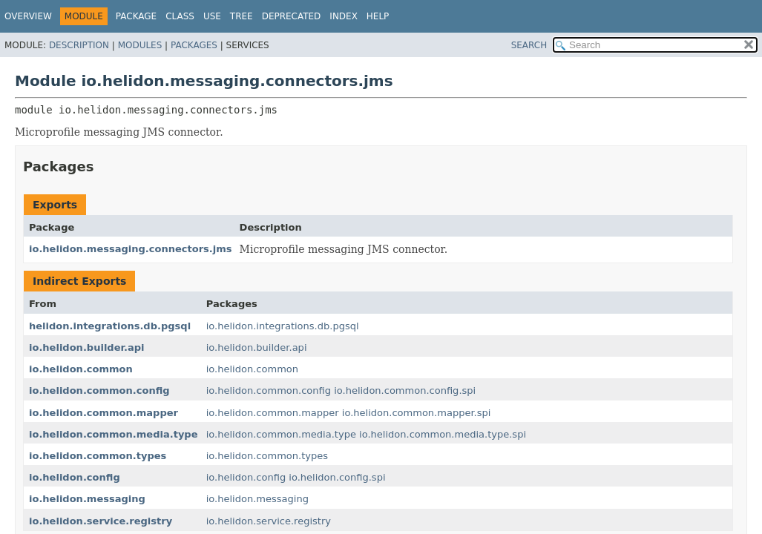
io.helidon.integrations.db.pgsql (282, 326)
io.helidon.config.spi (337, 477)
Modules (140, 45)
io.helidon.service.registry (100, 521)
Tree (241, 16)
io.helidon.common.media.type (113, 434)
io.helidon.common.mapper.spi (416, 412)
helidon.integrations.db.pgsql (110, 326)
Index (343, 16)
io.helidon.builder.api (87, 347)
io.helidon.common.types (97, 455)
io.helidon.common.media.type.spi (442, 434)
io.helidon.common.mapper (103, 412)
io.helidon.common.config (99, 390)
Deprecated (291, 16)
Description (79, 45)
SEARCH (529, 45)
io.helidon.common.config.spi (405, 390)
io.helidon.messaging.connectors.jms (130, 248)
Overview (28, 16)
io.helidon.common (81, 369)
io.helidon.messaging (87, 498)
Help (378, 16)
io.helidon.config (74, 477)
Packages (194, 45)
